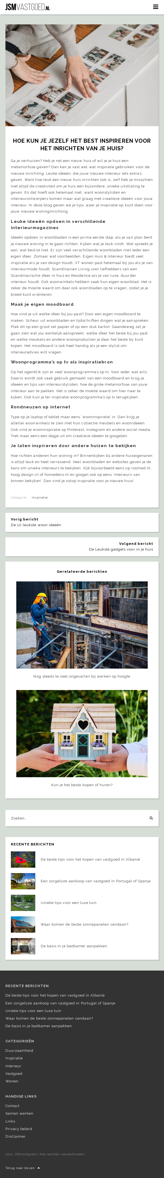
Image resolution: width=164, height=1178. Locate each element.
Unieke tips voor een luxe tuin (33, 1011)
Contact (12, 1106)
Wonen (11, 1081)
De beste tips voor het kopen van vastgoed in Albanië (55, 995)
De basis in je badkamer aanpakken (38, 1026)
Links (10, 1121)
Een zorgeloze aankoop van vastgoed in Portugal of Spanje (60, 1003)
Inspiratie (40, 497)
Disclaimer (15, 1136)
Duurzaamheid (19, 1051)
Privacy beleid (18, 1129)
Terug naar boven (22, 1168)
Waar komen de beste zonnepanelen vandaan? (49, 1018)
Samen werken (19, 1113)
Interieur (13, 1066)
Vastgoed (14, 1074)
